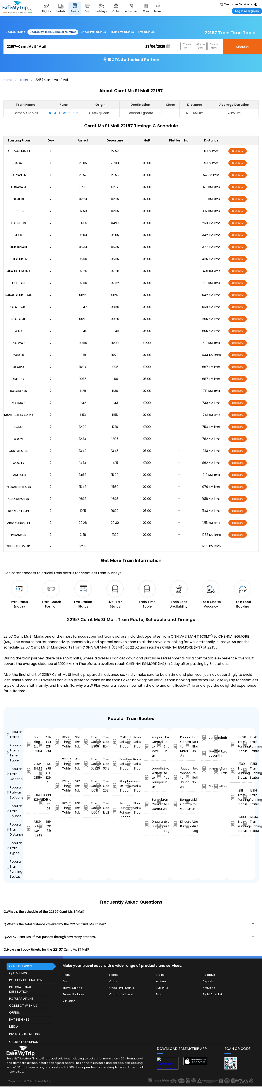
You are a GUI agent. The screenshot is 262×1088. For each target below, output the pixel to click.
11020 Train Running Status (247, 744)
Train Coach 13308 (88, 742)
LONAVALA (18, 187)
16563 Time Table (60, 742)
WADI (18, 331)
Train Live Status (122, 32)
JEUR (18, 235)
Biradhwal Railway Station (117, 764)
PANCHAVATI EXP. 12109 (31, 797)
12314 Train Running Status (247, 797)
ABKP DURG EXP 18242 (31, 828)
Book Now (237, 151)
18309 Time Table (72, 808)
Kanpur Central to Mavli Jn (149, 746)
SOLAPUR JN (18, 259)
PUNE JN (18, 211)
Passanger (218, 738)
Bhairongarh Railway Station (131, 808)
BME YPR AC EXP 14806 (43, 773)
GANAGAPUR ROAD (18, 295)
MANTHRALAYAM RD (18, 415)
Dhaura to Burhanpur (149, 823)
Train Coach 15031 (88, 786)
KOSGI (18, 427)
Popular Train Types (14, 848)
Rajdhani (218, 751)
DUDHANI (18, 283)
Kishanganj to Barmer (161, 801)
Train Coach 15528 (100, 808)
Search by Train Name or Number (53, 32)
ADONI (18, 439)
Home (8, 80)
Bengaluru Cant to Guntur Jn (149, 804)
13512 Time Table (72, 742)
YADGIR (18, 355)
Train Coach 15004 (88, 808)
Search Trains (15, 32)
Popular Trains (14, 734)
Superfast (206, 786)
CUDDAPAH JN (18, 499)
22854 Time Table (60, 764)
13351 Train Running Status (247, 771)
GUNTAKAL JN (18, 451)
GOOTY (18, 463)
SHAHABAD (18, 319)
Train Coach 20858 (100, 786)
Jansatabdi (206, 738)
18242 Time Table (60, 808)
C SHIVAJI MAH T (19, 151)
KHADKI (19, 199)
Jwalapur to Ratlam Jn (161, 775)
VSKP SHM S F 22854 (31, 771)
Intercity (206, 769)
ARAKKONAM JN (18, 523)
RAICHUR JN (18, 391)
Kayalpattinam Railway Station (131, 742)
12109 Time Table (60, 786)
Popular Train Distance (15, 829)
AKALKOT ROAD (18, 271)
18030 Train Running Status (235, 744)
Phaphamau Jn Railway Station (117, 786)
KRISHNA (18, 379)
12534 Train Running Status (247, 824)
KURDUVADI (18, 247)
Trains (24, 80)
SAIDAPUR (19, 367)
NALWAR (19, 343)
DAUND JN (18, 223)
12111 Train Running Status (235, 797)
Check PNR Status (93, 32)
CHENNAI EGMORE (18, 546)
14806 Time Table (72, 764)
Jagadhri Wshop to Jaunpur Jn (149, 777)
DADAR (19, 163)
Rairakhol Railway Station (131, 764)
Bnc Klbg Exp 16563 (31, 744)
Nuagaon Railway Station (131, 786)
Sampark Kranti (218, 770)
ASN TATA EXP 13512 (43, 744)
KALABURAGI (18, 307)
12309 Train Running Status (235, 824)
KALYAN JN (18, 175)
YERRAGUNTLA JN (18, 487)
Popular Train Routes (14, 811)
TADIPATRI (18, 475)
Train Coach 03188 (100, 764)
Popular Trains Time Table (14, 753)
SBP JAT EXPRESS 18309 (43, 826)
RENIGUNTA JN (18, 511)
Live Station (146, 32)
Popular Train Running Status (14, 869)
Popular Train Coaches (15, 773)
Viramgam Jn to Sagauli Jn (161, 826)
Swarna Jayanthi (206, 753)
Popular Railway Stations (15, 792)
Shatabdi (218, 786)
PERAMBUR (18, 535)
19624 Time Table (72, 786)
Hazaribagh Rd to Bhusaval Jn (161, 744)
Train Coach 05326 (88, 764)
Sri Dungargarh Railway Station (117, 810)
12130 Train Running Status (235, 771)
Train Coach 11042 (100, 742)
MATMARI (18, 403)
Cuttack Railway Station (117, 742)
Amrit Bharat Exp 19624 (43, 802)
